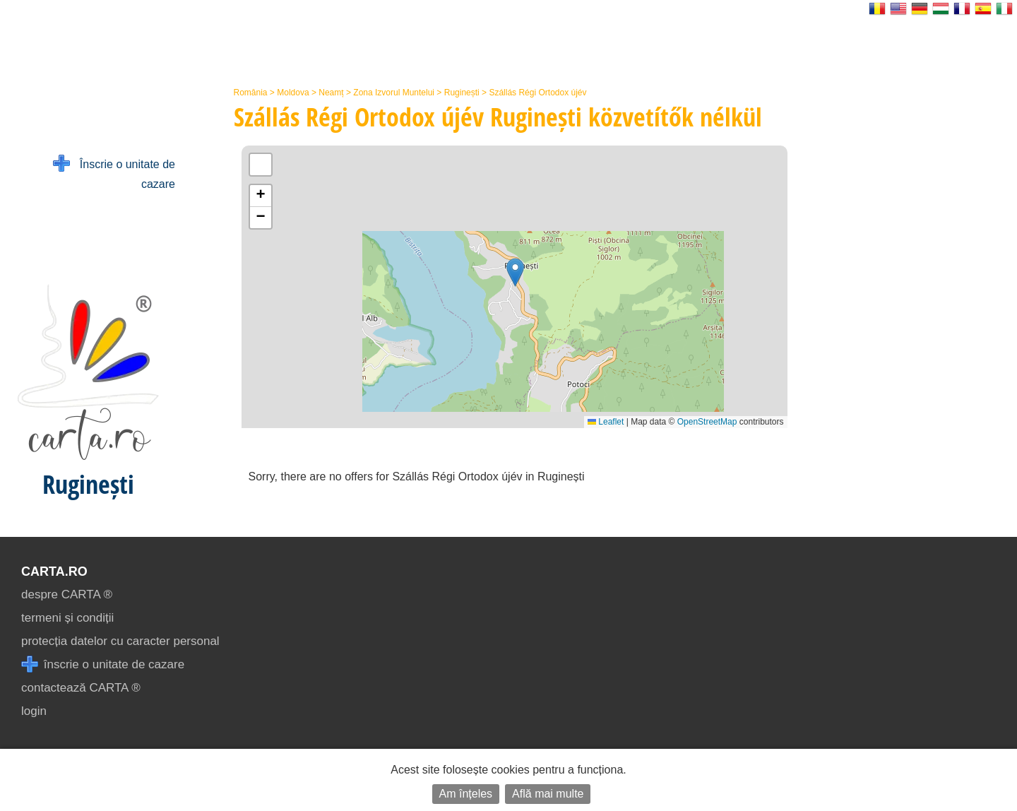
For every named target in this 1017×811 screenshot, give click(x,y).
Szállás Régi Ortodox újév (537, 92)
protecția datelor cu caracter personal (120, 641)
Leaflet (606, 422)
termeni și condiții (67, 617)
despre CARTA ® (66, 594)
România (251, 92)
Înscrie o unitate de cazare (114, 172)
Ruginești (462, 92)
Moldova (293, 92)
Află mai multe (547, 794)
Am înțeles (466, 794)
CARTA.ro (54, 571)
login (34, 711)
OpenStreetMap (707, 422)
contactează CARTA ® (81, 687)
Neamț (331, 92)
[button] (515, 272)
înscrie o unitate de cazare (102, 664)
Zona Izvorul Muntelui (393, 92)
